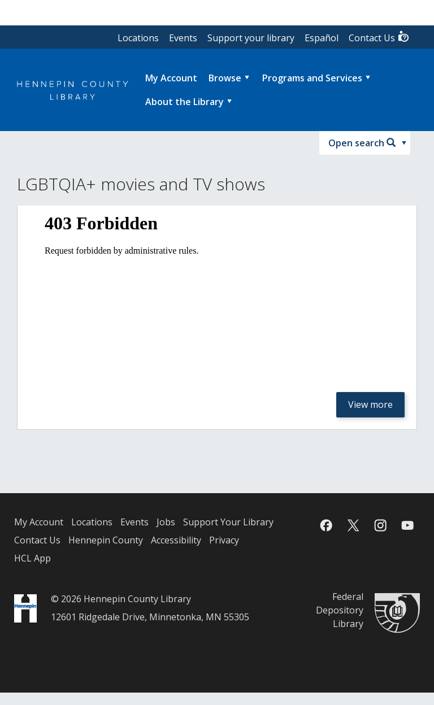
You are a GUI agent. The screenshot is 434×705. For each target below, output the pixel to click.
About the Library (184, 101)
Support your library (250, 38)
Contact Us (379, 37)
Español (321, 38)
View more (370, 404)
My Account (38, 522)
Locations (138, 38)
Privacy (224, 540)
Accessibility (176, 540)
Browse (225, 78)
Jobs (166, 522)
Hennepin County (105, 540)
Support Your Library (228, 522)
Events (183, 38)
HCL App (32, 558)
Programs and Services (312, 78)
